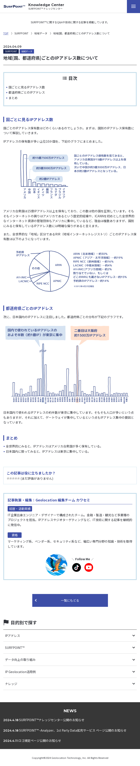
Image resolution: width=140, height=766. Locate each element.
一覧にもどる (70, 600)
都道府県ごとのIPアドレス (27, 92)
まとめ (13, 98)
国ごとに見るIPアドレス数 (27, 87)
